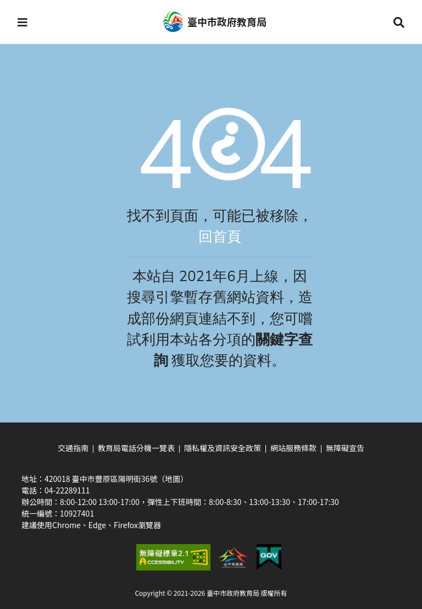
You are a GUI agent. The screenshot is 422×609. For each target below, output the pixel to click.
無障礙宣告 (345, 447)
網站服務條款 (293, 447)
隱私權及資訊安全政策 (222, 447)
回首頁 (219, 236)
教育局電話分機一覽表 (136, 447)
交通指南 (73, 447)
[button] (22, 22)
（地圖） (172, 478)
